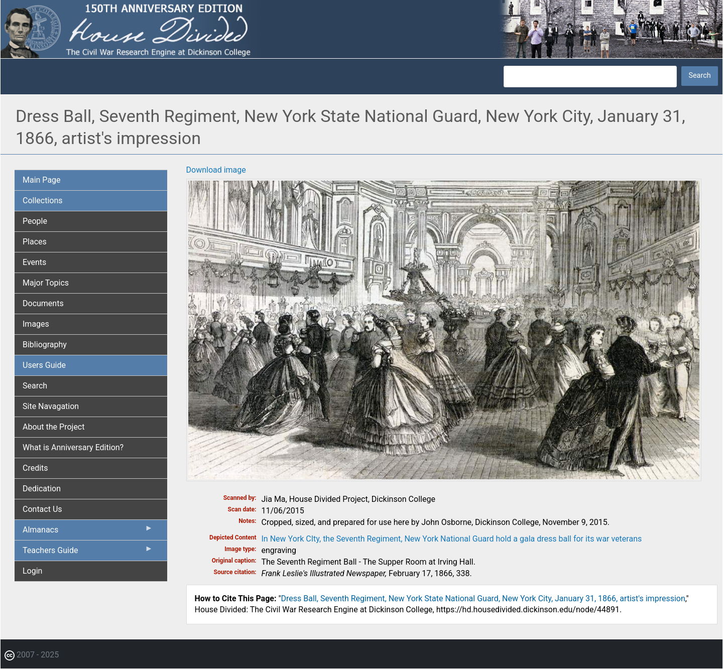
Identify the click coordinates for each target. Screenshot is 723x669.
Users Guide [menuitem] (44, 365)
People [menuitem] (35, 221)
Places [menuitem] (35, 241)
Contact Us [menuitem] (42, 509)
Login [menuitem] (32, 571)
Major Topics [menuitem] (46, 283)
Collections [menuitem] (43, 200)
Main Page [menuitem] (42, 180)
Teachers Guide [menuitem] (88, 553)
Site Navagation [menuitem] (51, 406)
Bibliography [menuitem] (45, 344)
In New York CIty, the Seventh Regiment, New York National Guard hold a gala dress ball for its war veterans (452, 539)
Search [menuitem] (35, 385)
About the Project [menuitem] (53, 427)
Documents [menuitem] (43, 303)
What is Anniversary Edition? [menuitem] (73, 447)
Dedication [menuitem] (42, 488)
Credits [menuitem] (35, 468)
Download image (216, 170)
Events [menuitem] (34, 262)
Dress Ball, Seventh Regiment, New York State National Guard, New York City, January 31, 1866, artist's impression (483, 598)
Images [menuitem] (36, 324)
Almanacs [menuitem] (88, 532)
